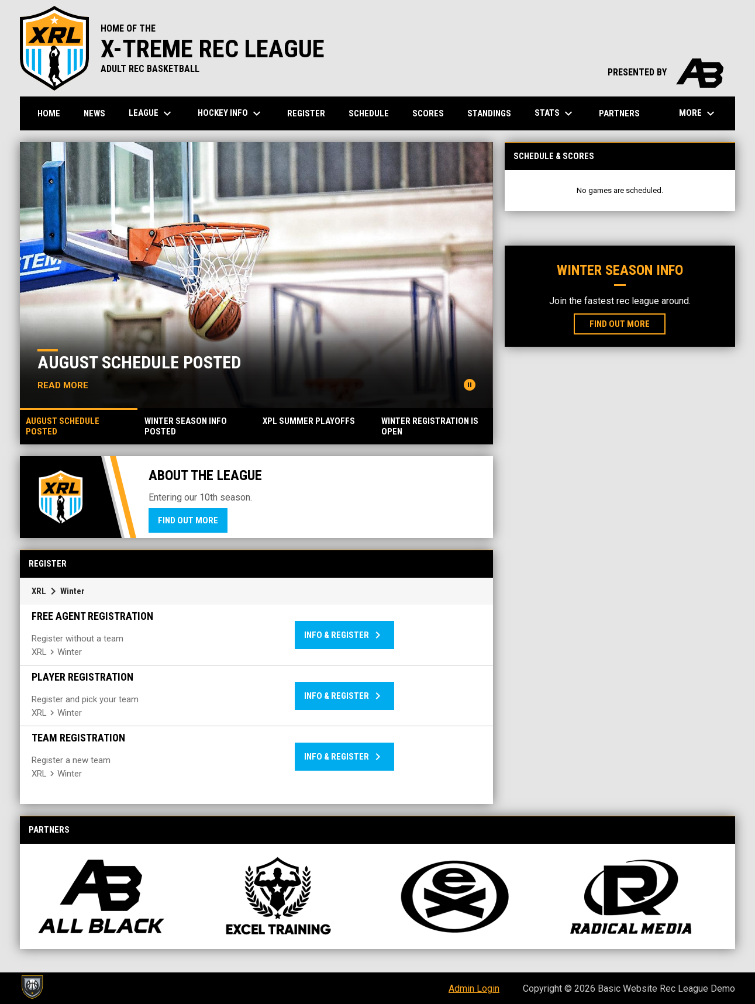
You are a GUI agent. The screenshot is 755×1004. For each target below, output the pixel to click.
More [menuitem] (698, 113)
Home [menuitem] (48, 113)
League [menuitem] (151, 113)
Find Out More (188, 520)
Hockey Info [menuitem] (231, 113)
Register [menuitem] (306, 113)
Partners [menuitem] (619, 113)
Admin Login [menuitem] (474, 988)
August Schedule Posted (139, 362)
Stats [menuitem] (555, 113)
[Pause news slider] (469, 384)
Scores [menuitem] (428, 113)
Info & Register (344, 635)
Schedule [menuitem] (369, 113)
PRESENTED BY (665, 72)
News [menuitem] (94, 113)
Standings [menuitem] (489, 113)
